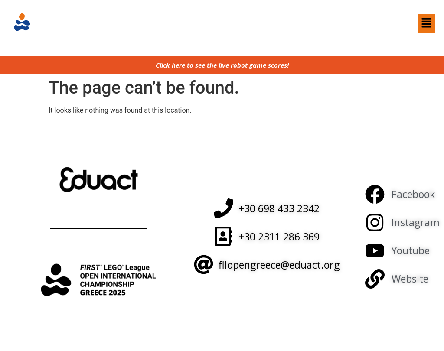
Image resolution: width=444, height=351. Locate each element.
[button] (426, 23)
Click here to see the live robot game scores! (222, 65)
